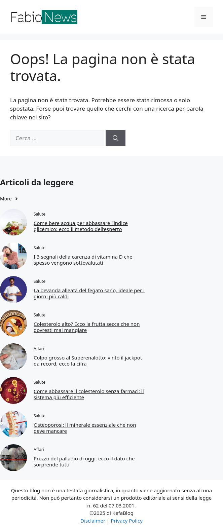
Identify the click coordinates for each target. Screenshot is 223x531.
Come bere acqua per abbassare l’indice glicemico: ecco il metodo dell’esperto (81, 226)
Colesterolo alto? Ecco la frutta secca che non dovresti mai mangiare (87, 326)
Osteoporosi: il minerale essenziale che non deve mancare (85, 427)
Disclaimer (92, 520)
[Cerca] (115, 138)
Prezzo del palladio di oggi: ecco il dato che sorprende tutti (84, 461)
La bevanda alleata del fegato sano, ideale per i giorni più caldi (89, 293)
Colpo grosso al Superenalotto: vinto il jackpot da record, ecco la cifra (88, 360)
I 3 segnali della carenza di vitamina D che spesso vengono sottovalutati (83, 259)
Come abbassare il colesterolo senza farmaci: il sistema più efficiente (89, 394)
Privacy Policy (127, 520)
